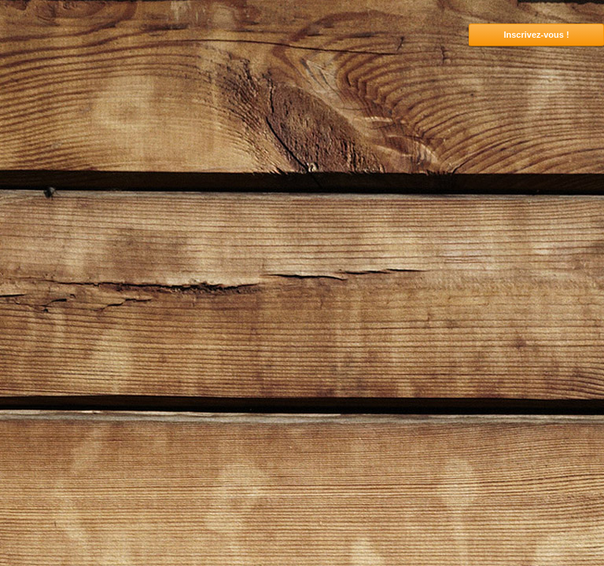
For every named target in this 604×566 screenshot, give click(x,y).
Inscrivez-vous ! (536, 34)
